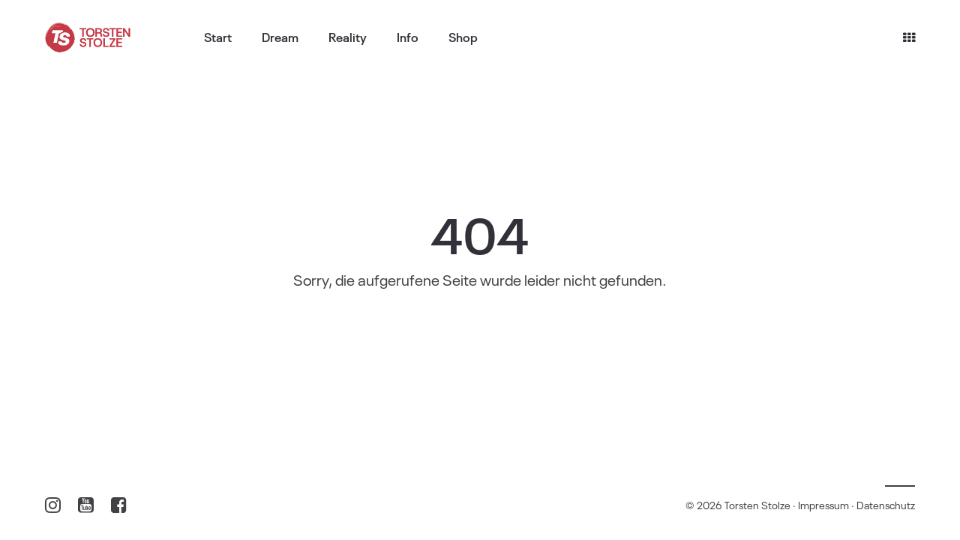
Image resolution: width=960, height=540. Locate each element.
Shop (463, 37)
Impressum (823, 504)
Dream (280, 37)
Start (218, 37)
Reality (347, 37)
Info (407, 37)
